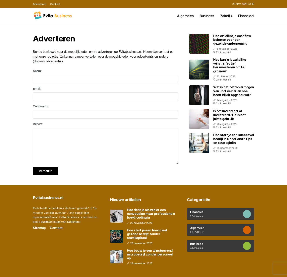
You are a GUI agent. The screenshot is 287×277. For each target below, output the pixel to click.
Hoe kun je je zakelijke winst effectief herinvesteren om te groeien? (229, 65)
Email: (37, 88)
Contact (55, 4)
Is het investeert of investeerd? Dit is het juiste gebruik (229, 115)
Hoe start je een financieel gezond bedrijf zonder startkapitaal (147, 234)
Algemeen (185, 16)
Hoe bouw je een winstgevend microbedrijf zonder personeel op (150, 254)
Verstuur (45, 171)
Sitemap (39, 228)
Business (207, 16)
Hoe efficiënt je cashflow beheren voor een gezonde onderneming (232, 39)
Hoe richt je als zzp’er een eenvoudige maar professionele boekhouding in (151, 213)
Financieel (246, 16)
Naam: (37, 71)
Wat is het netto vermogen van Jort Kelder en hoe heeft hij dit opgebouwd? (233, 91)
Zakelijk (226, 16)
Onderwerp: (40, 106)
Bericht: (38, 124)
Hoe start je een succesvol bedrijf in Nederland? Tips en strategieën (233, 138)
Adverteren (39, 4)
